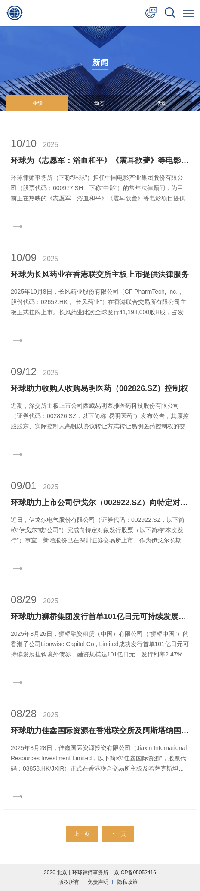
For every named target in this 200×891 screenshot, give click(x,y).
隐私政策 (127, 882)
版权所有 (68, 882)
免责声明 (98, 882)
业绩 (37, 103)
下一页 (118, 834)
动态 (99, 103)
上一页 (81, 834)
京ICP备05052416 (135, 873)
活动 (161, 103)
